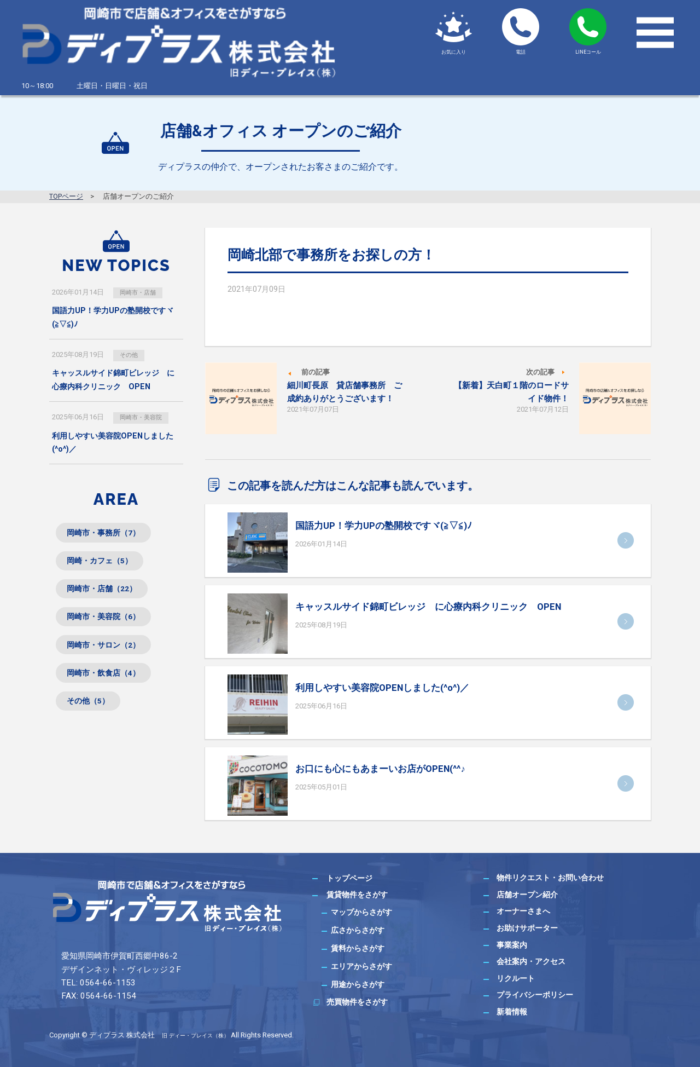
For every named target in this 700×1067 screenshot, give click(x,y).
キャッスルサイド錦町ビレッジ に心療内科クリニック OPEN (428, 606)
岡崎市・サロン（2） (110, 659)
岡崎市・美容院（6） (110, 629)
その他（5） (92, 722)
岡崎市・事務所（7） (110, 535)
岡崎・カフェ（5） (105, 566)
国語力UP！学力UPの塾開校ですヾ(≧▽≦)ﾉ (383, 525)
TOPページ (66, 196)
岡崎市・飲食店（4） (110, 690)
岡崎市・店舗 (142, 292)
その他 (131, 355)
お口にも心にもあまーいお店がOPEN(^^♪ (380, 768)
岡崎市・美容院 (146, 418)
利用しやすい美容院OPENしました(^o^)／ (382, 687)
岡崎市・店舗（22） (108, 597)
